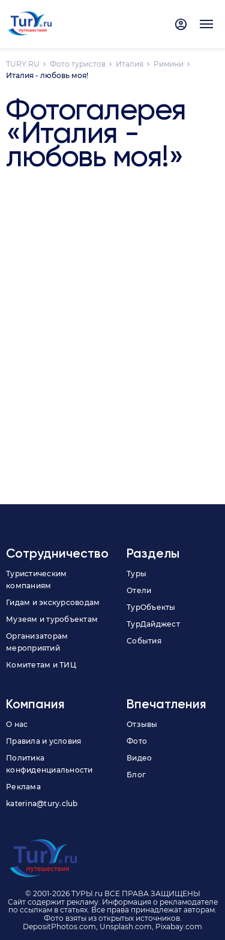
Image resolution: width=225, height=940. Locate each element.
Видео (139, 757)
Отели (139, 590)
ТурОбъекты (151, 607)
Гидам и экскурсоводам (53, 602)
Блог (136, 774)
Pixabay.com (178, 926)
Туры (136, 573)
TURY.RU (23, 63)
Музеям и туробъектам (52, 619)
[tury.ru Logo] (30, 24)
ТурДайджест (153, 623)
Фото (137, 741)
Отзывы (142, 724)
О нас (17, 724)
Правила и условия (43, 741)
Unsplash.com (126, 926)
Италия (129, 63)
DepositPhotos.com (59, 926)
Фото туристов (78, 63)
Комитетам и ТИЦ (41, 664)
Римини (169, 63)
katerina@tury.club (42, 803)
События (144, 640)
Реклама (23, 786)
